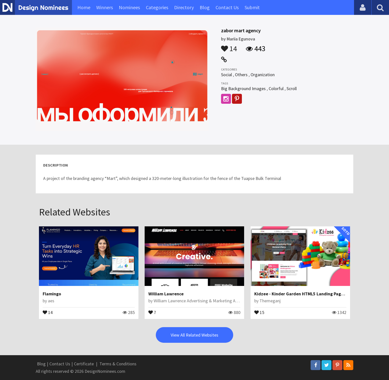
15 (259, 312)
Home (83, 7)
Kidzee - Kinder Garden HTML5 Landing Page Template (309, 294)
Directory (184, 7)
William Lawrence (166, 294)
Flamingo (52, 294)
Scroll (292, 88)
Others (241, 74)
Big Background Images (243, 88)
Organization (263, 74)
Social (226, 74)
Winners (104, 7)
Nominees (129, 7)
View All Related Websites (194, 335)
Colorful (276, 88)
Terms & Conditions (117, 364)
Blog (205, 7)
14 (229, 46)
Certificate (84, 364)
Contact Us (227, 7)
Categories (157, 7)
